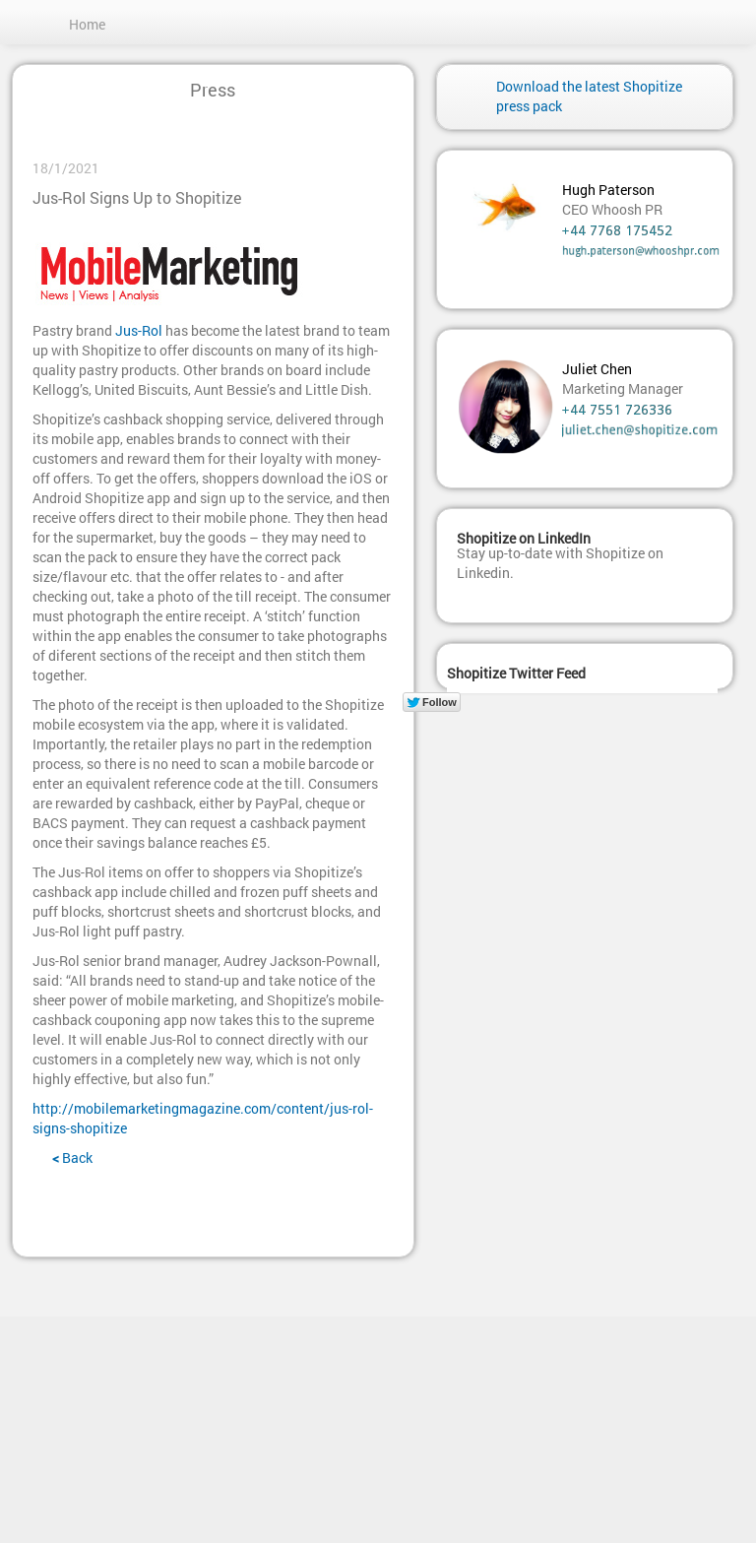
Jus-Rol (138, 330)
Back (72, 1157)
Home (87, 24)
